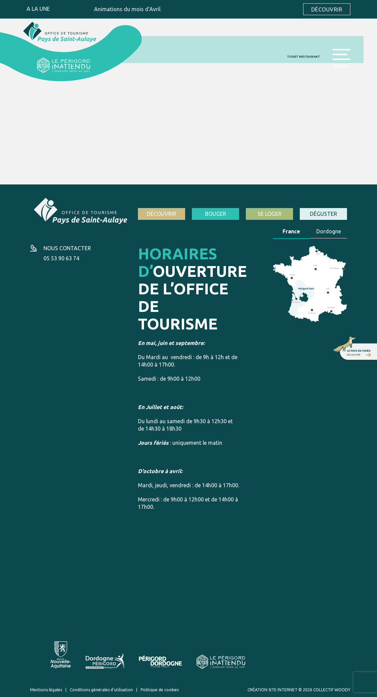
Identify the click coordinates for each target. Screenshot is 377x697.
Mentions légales (46, 690)
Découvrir (326, 9)
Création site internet (272, 690)
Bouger (215, 214)
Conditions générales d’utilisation (101, 690)
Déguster (323, 214)
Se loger (270, 214)
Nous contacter (67, 248)
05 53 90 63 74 (61, 258)
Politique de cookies (160, 690)
